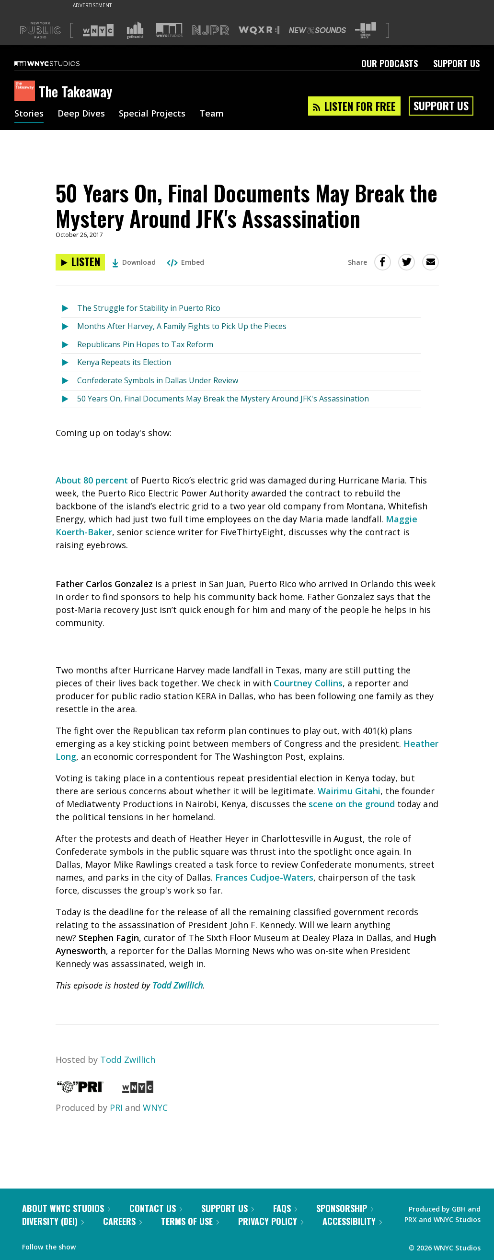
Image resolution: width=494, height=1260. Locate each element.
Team (211, 114)
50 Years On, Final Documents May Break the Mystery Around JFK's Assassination (223, 398)
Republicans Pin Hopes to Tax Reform (145, 344)
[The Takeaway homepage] (26, 92)
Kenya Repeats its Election (124, 362)
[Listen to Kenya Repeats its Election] (69, 363)
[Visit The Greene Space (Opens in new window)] (365, 30)
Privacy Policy (270, 1221)
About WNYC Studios (66, 1208)
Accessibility (352, 1221)
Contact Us (155, 1208)
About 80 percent (92, 480)
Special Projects (152, 114)
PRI (116, 1107)
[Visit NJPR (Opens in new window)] (210, 30)
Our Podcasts (389, 63)
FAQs (285, 1208)
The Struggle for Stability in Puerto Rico (148, 308)
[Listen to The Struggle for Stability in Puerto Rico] (69, 309)
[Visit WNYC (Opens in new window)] (98, 30)
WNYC (155, 1107)
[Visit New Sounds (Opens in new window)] (317, 30)
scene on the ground (352, 804)
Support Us (456, 63)
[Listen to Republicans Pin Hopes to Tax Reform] (69, 345)
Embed (185, 262)
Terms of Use (190, 1221)
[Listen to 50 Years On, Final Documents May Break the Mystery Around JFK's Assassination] (80, 262)
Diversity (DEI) (53, 1221)
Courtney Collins (308, 683)
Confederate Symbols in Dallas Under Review (157, 380)
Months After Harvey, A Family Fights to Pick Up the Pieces (182, 326)
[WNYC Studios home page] (58, 63)
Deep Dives (81, 114)
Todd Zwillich (177, 985)
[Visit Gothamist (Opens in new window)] (135, 30)
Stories (29, 114)
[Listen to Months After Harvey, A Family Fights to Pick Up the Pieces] (69, 327)
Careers (122, 1221)
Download (134, 262)
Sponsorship (344, 1208)
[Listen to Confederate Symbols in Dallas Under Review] (69, 381)
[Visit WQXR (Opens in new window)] (259, 30)
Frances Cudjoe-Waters (264, 877)
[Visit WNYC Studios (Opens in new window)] (169, 30)
